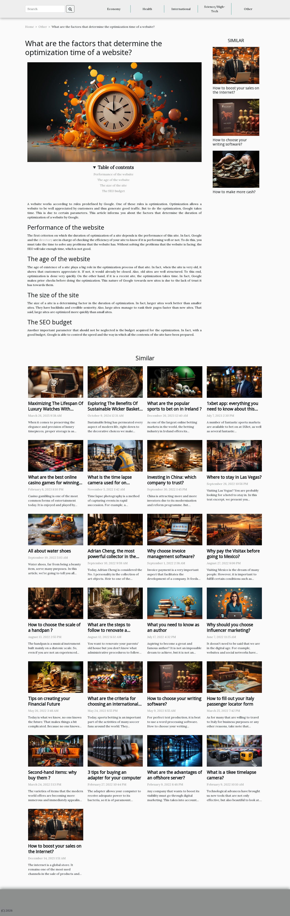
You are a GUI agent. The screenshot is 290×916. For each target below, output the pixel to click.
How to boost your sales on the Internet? (236, 90)
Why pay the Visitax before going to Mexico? (233, 553)
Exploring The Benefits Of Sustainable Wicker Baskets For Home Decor (114, 408)
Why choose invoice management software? (171, 553)
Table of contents (116, 167)
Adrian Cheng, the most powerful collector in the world (112, 556)
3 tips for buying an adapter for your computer (114, 775)
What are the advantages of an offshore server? (174, 775)
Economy (113, 9)
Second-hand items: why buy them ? (52, 775)
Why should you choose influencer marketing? (230, 627)
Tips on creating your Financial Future (49, 701)
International (180, 9)
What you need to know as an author (173, 627)
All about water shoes (49, 551)
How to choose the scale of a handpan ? (54, 627)
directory (45, 240)
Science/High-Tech (214, 9)
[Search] (45, 9)
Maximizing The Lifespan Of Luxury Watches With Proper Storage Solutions (55, 408)
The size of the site (113, 185)
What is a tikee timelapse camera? (231, 775)
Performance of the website (113, 174)
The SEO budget (113, 191)
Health (147, 9)
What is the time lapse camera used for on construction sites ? (110, 482)
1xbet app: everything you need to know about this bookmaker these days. (232, 408)
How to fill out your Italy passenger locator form (230, 701)
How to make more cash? (234, 191)
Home (29, 27)
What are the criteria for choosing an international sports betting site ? (113, 703)
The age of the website (113, 180)
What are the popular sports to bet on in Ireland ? (174, 406)
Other (248, 9)
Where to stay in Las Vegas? (234, 477)
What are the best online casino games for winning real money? (53, 482)
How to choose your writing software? (230, 142)
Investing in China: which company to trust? (171, 480)
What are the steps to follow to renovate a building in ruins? (109, 630)
